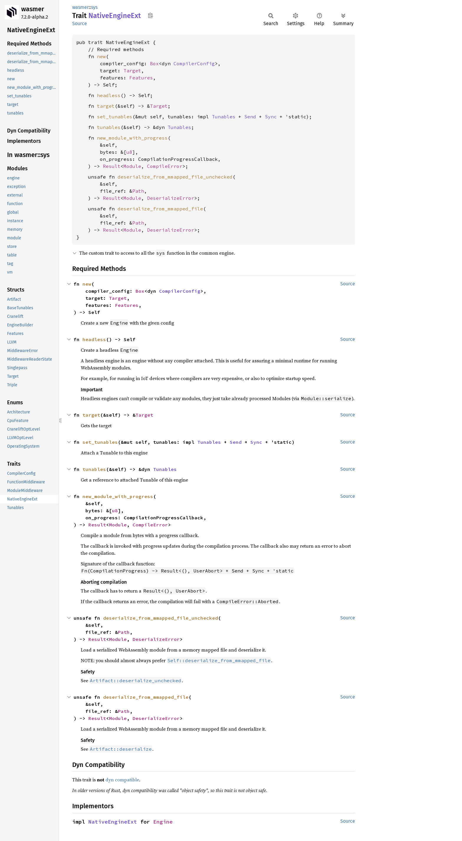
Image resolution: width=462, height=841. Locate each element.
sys (94, 7)
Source (79, 23)
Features (141, 78)
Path (138, 191)
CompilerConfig (194, 63)
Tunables (223, 117)
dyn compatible (122, 779)
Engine (163, 821)
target (106, 106)
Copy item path (150, 15)
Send (250, 117)
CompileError (164, 166)
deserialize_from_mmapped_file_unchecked (175, 177)
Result (112, 166)
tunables (109, 127)
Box (154, 63)
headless (109, 95)
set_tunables (114, 117)
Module (132, 166)
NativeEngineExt (112, 821)
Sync (271, 117)
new (101, 56)
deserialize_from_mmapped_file (160, 209)
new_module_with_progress (132, 138)
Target (132, 70)
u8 (129, 152)
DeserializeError (170, 198)
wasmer (32, 9)
